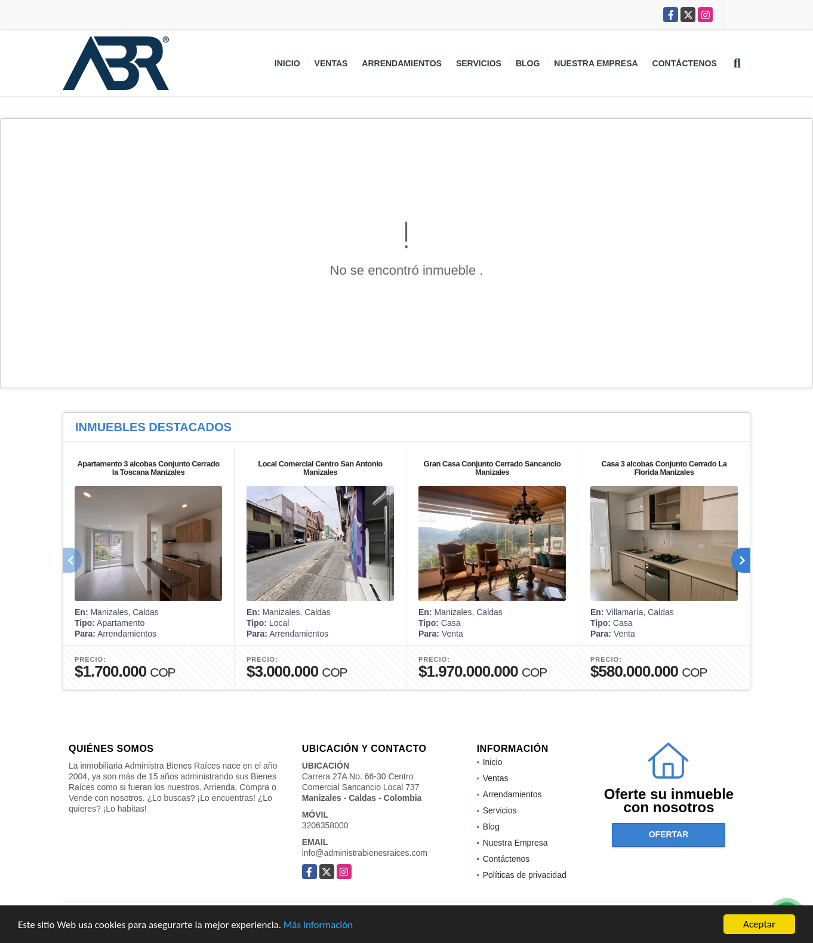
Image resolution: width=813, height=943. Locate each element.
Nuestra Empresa (596, 63)
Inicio (287, 63)
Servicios (478, 63)
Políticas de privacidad (524, 875)
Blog (528, 63)
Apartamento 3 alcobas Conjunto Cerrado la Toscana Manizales (148, 468)
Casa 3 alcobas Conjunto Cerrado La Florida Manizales (664, 468)
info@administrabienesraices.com (364, 853)
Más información (318, 925)
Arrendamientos (402, 63)
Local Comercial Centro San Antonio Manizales (320, 468)
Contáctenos (684, 63)
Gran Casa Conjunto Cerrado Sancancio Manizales (492, 468)
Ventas (331, 63)
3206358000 (325, 825)
